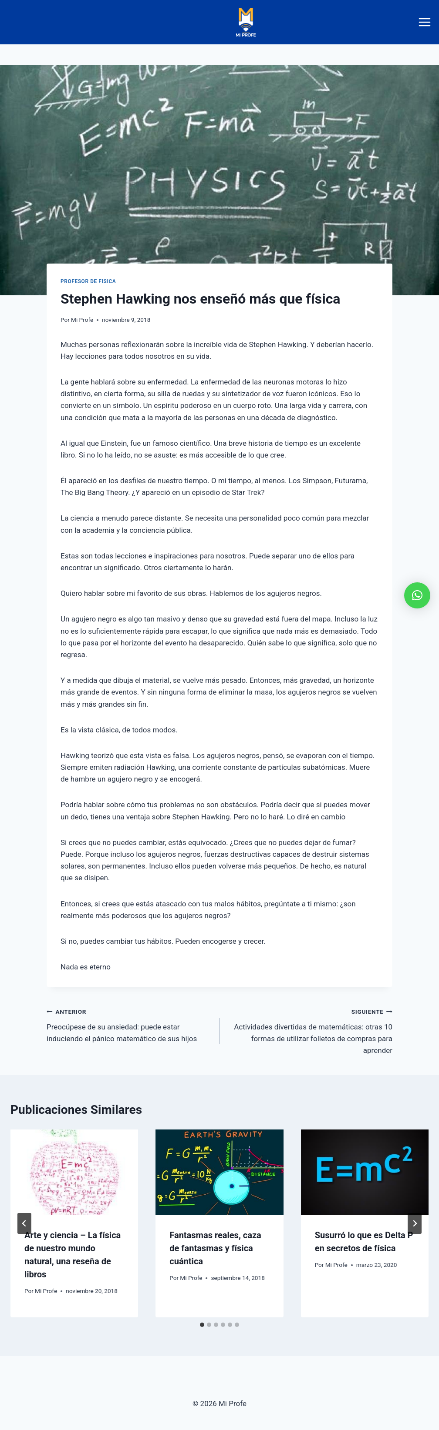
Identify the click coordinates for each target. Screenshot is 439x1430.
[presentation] (74, 1172)
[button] (417, 595)
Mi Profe (82, 319)
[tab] (202, 1325)
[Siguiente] (415, 1223)
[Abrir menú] (426, 22)
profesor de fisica (88, 281)
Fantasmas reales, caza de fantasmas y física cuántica (215, 1248)
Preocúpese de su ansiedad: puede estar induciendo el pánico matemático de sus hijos (129, 1024)
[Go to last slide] (24, 1223)
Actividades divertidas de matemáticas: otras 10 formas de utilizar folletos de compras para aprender (309, 1030)
